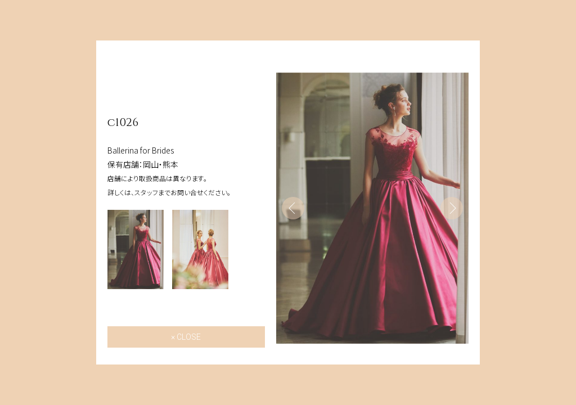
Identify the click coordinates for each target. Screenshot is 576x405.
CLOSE (189, 336)
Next (451, 208)
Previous (293, 208)
